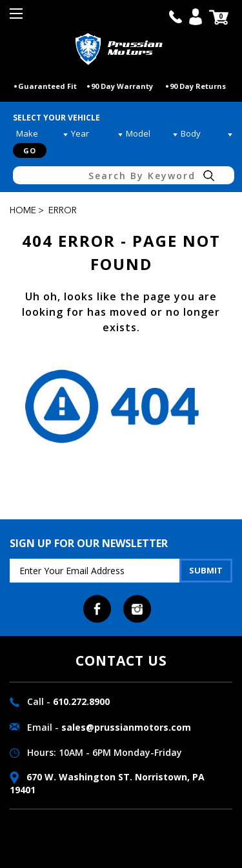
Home (23, 210)
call (175, 16)
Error (62, 210)
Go (29, 150)
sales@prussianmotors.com (126, 727)
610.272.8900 (81, 701)
